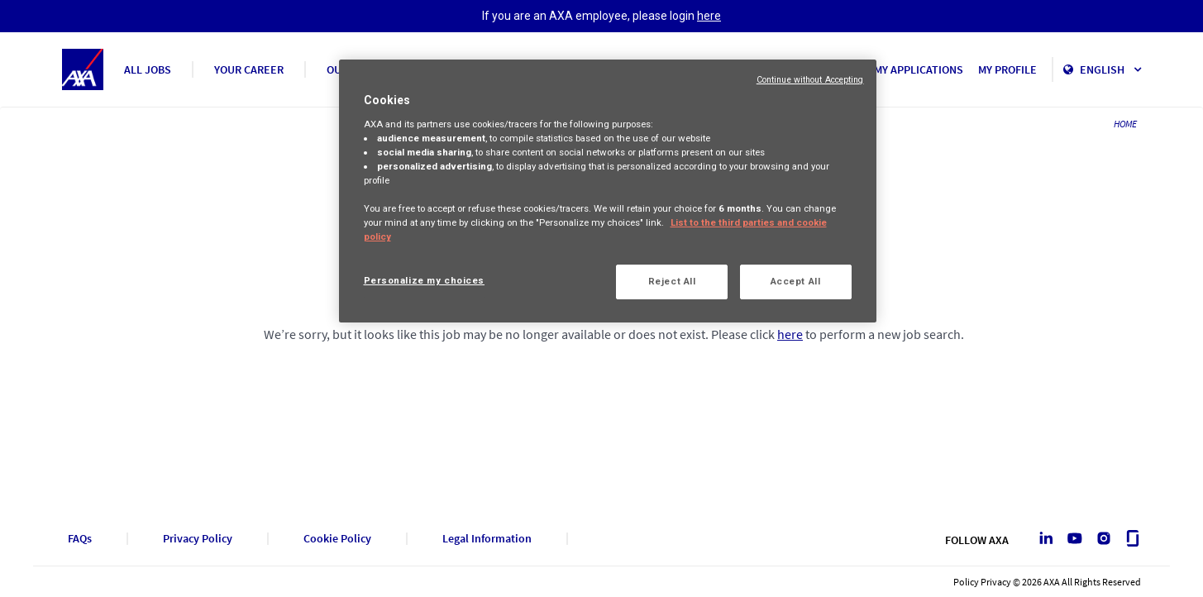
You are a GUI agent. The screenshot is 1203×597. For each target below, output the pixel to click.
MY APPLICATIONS (918, 69)
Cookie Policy (337, 539)
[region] (607, 191)
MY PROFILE (1007, 69)
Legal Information (487, 539)
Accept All (796, 281)
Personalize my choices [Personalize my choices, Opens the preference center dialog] (424, 280)
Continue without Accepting (810, 79)
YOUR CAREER (249, 69)
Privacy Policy (197, 539)
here (709, 15)
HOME (1125, 123)
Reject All (672, 281)
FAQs (80, 539)
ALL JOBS (147, 69)
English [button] (1110, 69)
